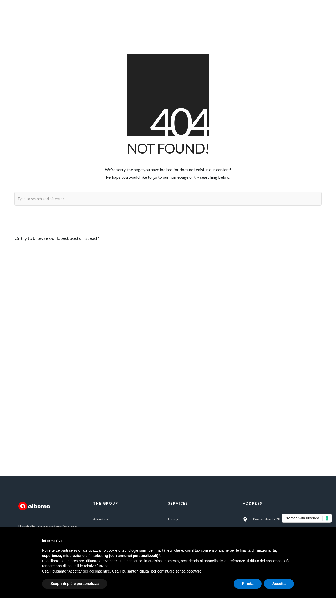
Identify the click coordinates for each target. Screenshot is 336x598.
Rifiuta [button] (248, 583)
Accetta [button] (279, 583)
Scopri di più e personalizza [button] (74, 583)
